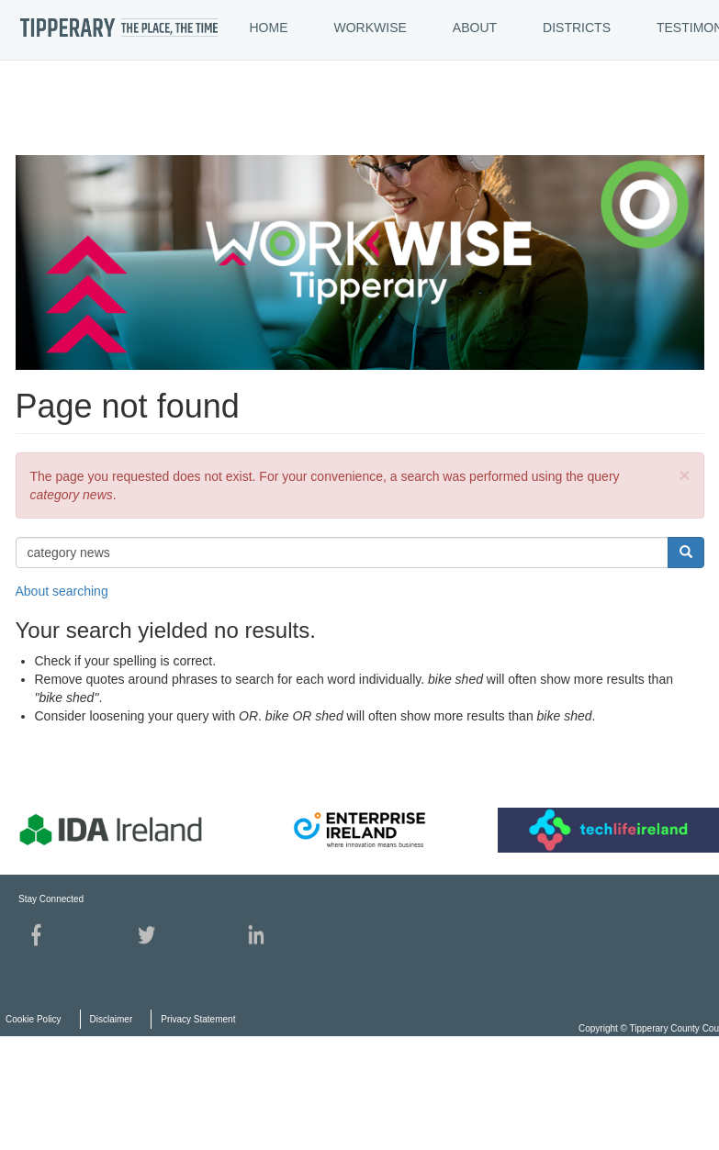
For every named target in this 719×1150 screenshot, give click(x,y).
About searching (62, 591)
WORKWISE (370, 27)
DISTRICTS (577, 27)
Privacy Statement (198, 1019)
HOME (269, 27)
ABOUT (475, 27)
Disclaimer (111, 1019)
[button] (684, 475)
